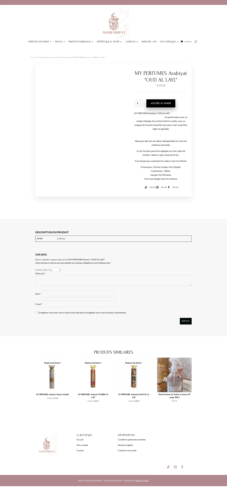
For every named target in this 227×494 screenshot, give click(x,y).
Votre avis (40, 273)
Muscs (58, 41)
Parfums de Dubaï (39, 41)
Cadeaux (131, 41)
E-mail (38, 304)
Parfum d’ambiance (79, 41)
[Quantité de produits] (138, 103)
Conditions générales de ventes (132, 439)
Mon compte (82, 445)
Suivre (153, 187)
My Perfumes (64, 57)
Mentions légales (125, 445)
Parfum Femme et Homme (47, 57)
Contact (80, 450)
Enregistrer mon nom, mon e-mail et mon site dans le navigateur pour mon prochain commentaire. (82, 312)
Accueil (33, 57)
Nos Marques (168, 41)
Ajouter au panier (161, 103)
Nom (38, 294)
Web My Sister (142, 480)
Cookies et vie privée (127, 450)
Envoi (186, 321)
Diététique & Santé (108, 41)
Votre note (41, 270)
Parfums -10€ (149, 41)
